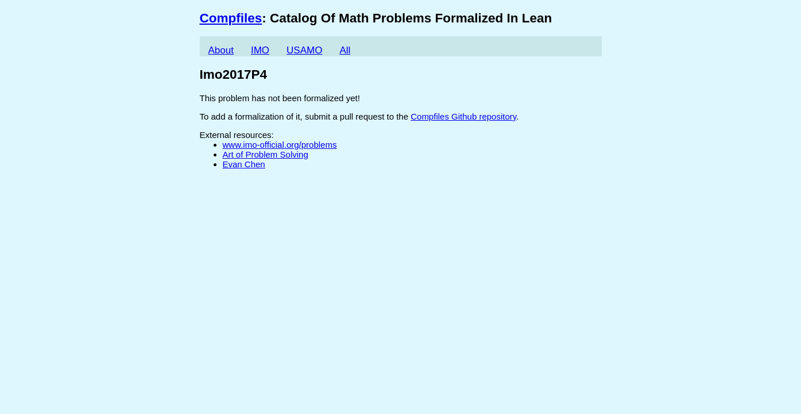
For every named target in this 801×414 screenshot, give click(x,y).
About (221, 50)
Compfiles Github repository (463, 116)
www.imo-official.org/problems (280, 145)
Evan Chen (244, 164)
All (344, 50)
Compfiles (231, 18)
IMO (260, 50)
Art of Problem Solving (265, 154)
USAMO (304, 50)
